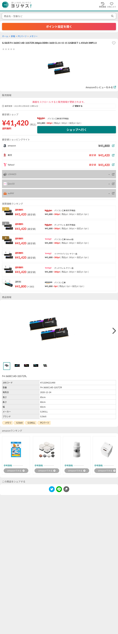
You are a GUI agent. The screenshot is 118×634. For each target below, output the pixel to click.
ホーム (5, 36)
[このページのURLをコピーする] (66, 490)
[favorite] (114, 43)
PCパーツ (22, 36)
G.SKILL (31, 422)
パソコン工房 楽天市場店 (58, 118)
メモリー (33, 36)
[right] (114, 330)
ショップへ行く (76, 129)
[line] (59, 490)
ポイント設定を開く (59, 26)
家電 (13, 36)
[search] (112, 16)
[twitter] (51, 490)
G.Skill (19, 422)
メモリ (8, 422)
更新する (77, 106)
